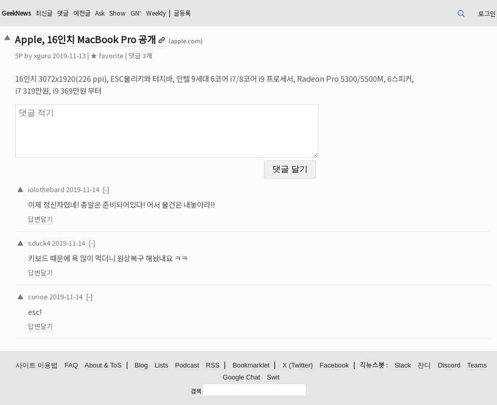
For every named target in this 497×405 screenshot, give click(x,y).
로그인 (486, 13)
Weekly (156, 12)
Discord (449, 365)
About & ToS (103, 365)
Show (117, 12)
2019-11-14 (82, 189)
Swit (273, 377)
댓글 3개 (140, 55)
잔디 (424, 365)
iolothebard (46, 189)
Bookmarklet (250, 365)
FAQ (71, 365)
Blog (141, 365)
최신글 (44, 12)
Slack (403, 365)
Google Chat (241, 377)
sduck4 (39, 243)
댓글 (63, 12)
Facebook (334, 365)
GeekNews (16, 12)
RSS (212, 365)
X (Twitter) (297, 365)
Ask (99, 12)
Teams (477, 365)
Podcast (187, 365)
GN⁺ (135, 12)
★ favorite (107, 55)
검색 (196, 391)
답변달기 (40, 219)
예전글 (81, 12)
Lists (161, 365)
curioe (38, 296)
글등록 (182, 12)
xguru (42, 55)
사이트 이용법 (37, 365)
